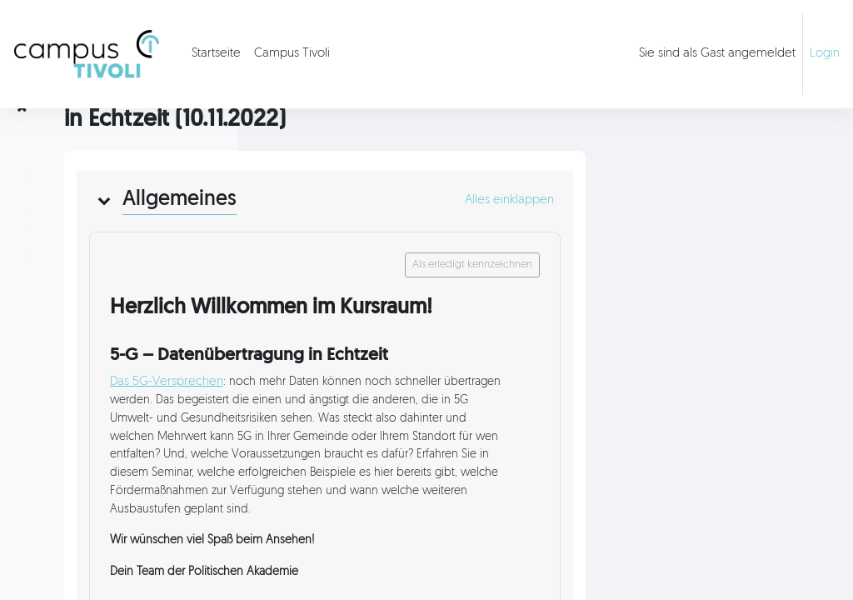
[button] (335, 247)
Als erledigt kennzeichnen (683, 311)
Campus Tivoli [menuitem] (292, 54)
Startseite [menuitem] (216, 54)
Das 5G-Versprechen (397, 429)
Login (825, 54)
